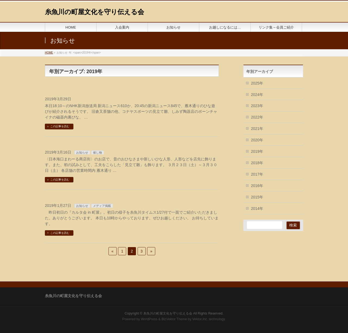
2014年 (257, 208)
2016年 (257, 185)
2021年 (257, 128)
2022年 (257, 117)
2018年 (257, 163)
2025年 (257, 83)
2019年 (257, 151)
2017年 (257, 174)
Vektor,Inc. (200, 319)
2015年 (257, 197)
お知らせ (82, 152)
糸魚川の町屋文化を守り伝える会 (94, 11)
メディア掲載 (102, 205)
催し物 (97, 152)
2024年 (257, 94)
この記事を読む (59, 126)
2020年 (257, 140)
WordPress (149, 319)
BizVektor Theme (174, 319)
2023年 (257, 106)
